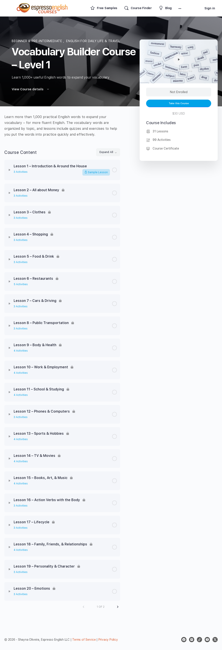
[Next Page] (118, 607)
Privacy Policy (108, 639)
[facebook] (183, 639)
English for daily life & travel (93, 41)
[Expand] (9, 170)
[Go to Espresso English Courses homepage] (42, 8)
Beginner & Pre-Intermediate (37, 41)
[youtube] (207, 639)
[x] (215, 639)
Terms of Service (84, 639)
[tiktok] (199, 639)
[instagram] (191, 639)
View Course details (31, 89)
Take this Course (179, 103)
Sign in (209, 8)
